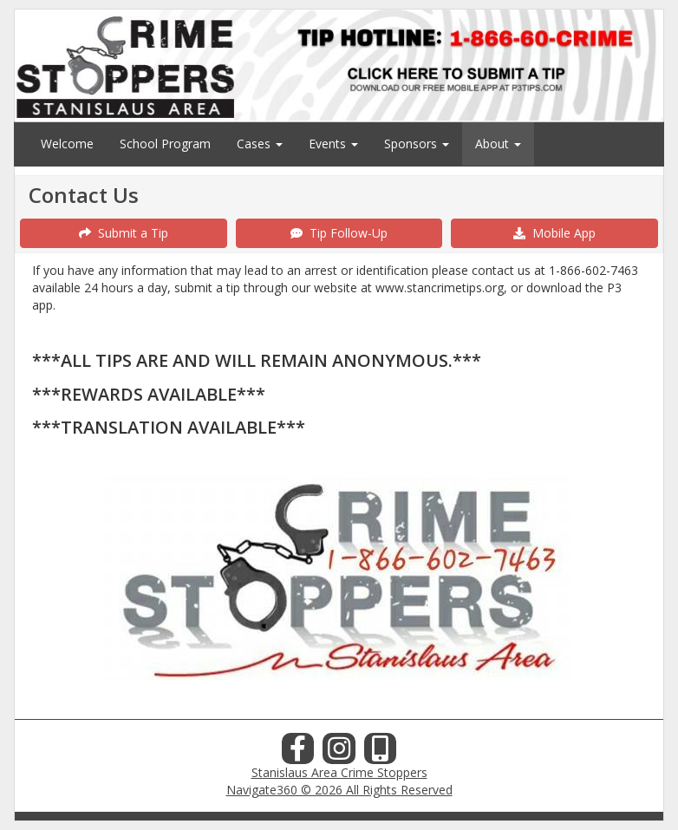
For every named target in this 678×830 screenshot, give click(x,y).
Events (333, 143)
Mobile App (554, 233)
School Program (165, 143)
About (498, 143)
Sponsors (416, 143)
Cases (260, 143)
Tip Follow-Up (339, 233)
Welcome (67, 143)
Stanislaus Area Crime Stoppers (339, 772)
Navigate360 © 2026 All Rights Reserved (339, 789)
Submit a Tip (123, 233)
